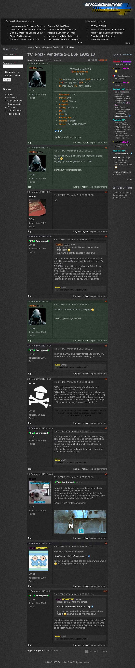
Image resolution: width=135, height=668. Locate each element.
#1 (106, 147)
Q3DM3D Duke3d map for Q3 (24, 39)
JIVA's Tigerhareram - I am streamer (108, 29)
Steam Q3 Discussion (20, 36)
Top (29, 142)
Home (29, 47)
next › (96, 651)
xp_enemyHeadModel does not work (65, 36)
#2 (106, 192)
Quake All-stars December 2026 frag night (30, 29)
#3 (106, 236)
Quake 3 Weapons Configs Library (26, 33)
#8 (106, 474)
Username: (9, 54)
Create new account (15, 72)
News (10, 94)
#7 (106, 428)
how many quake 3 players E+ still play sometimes (34, 26)
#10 (105, 591)
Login (29, 60)
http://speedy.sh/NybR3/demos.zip (70, 556)
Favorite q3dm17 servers (103, 36)
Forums (11, 107)
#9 (106, 543)
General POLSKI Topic (58, 26)
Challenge (12, 97)
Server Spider (14, 110)
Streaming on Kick (100, 39)
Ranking (47, 47)
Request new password (16, 75)
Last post (103, 60)
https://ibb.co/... (121, 116)
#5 (106, 345)
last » (104, 651)
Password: (9, 63)
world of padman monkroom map (107, 33)
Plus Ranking (68, 47)
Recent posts (13, 114)
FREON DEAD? (98, 26)
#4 (106, 301)
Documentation (14, 104)
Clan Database (14, 100)
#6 (106, 379)
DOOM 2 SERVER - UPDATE (61, 29)
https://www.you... (122, 153)
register (39, 60)
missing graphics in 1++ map (61, 33)
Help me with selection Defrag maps (65, 39)
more (79, 42)
